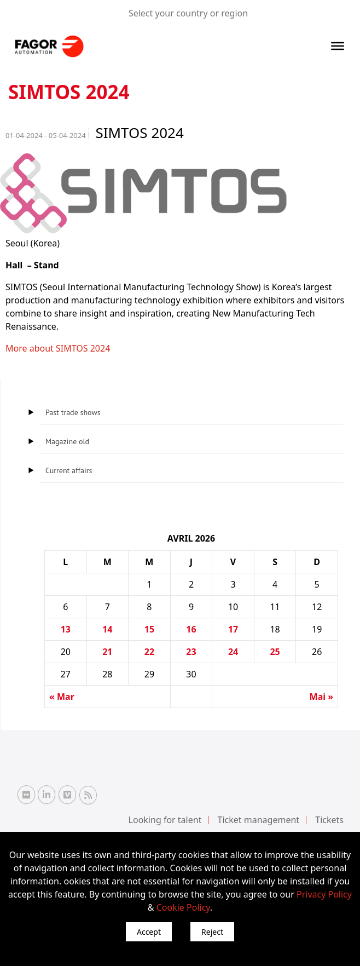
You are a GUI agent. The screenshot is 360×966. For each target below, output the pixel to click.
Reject (212, 932)
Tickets (329, 820)
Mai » (321, 697)
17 (233, 629)
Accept (149, 932)
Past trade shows (73, 412)
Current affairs (68, 470)
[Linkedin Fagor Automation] (46, 794)
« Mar (61, 697)
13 (66, 629)
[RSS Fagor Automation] (88, 795)
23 (191, 652)
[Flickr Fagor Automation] (26, 794)
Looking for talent (165, 820)
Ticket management (259, 820)
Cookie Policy (183, 907)
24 (233, 652)
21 (107, 652)
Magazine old (67, 441)
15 (149, 629)
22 (149, 652)
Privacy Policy (324, 894)
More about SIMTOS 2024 (57, 348)
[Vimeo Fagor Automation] (67, 794)
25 (275, 652)
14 (107, 629)
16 (191, 629)
